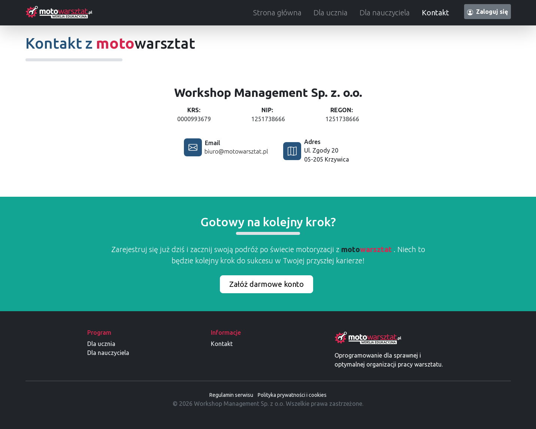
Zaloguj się (487, 11)
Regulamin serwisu (231, 395)
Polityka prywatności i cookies (292, 395)
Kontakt (435, 12)
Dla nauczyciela (385, 12)
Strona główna (277, 12)
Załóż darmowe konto (266, 284)
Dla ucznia (331, 12)
